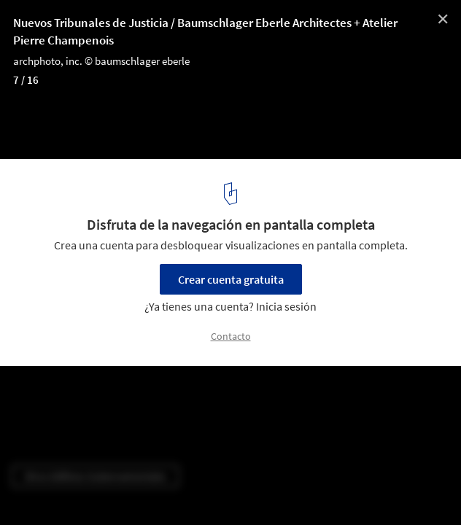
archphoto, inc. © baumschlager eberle (101, 61)
